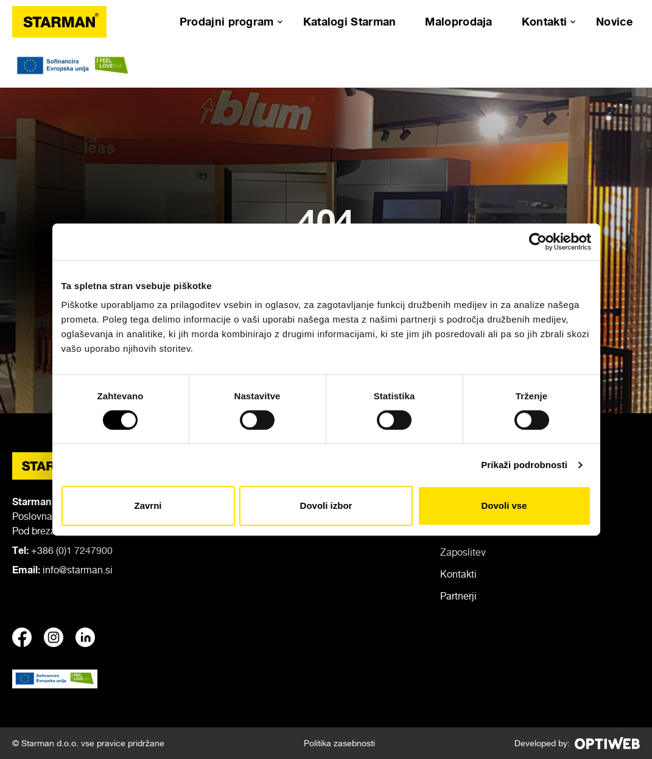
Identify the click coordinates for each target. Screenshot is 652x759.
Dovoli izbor (326, 505)
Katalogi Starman (349, 21)
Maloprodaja (458, 21)
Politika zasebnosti (339, 743)
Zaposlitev (463, 552)
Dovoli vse (504, 505)
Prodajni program (227, 21)
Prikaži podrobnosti (524, 465)
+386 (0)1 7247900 (72, 550)
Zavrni (147, 505)
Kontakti (544, 21)
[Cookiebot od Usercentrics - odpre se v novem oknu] (538, 242)
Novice (614, 21)
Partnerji (458, 596)
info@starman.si (78, 570)
